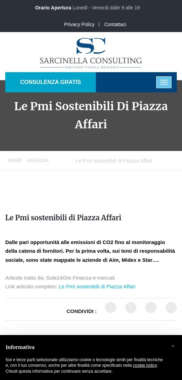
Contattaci (115, 24)
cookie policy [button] (145, 365)
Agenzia (37, 160)
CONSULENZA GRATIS (50, 82)
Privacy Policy (79, 24)
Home (15, 160)
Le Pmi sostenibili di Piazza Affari (63, 217)
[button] (173, 346)
